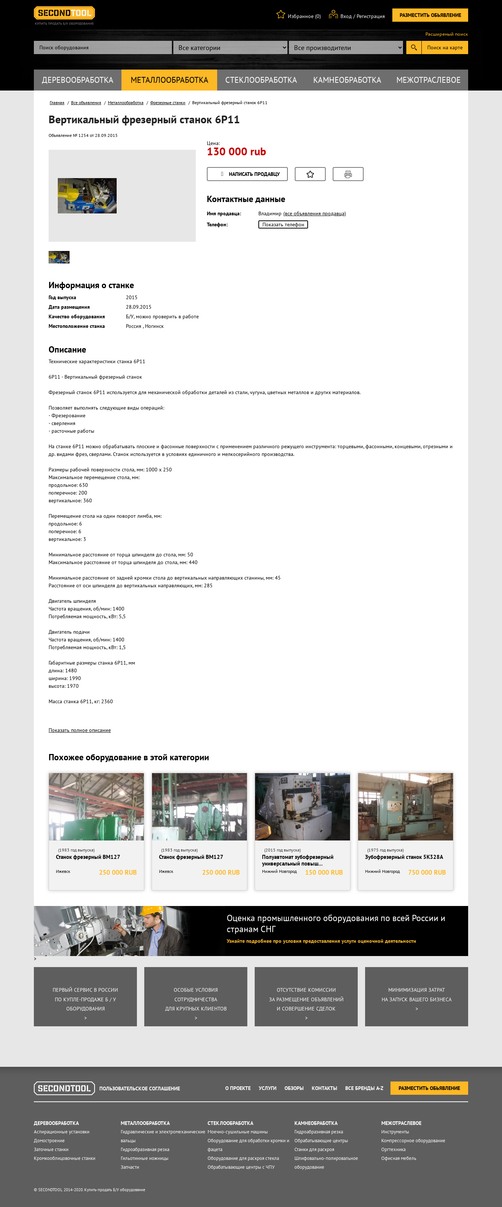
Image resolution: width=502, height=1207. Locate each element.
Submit (413, 47)
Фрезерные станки (167, 102)
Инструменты (395, 1132)
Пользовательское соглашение (139, 1088)
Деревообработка (77, 80)
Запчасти (130, 1167)
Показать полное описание (80, 730)
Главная (57, 102)
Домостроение (49, 1140)
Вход (346, 16)
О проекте (238, 1088)
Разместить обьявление (430, 15)
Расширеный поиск (446, 34)
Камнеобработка (347, 80)
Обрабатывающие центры (321, 1140)
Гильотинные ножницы (145, 1158)
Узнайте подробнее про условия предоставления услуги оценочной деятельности (321, 941)
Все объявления (86, 102)
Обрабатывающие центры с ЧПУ (241, 1167)
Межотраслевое (428, 80)
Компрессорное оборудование (413, 1140)
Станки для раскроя (314, 1149)
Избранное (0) (304, 16)
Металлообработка (169, 80)
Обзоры (294, 1088)
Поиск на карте (445, 47)
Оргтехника (393, 1149)
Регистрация (371, 16)
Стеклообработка (261, 80)
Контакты (324, 1088)
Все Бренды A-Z (364, 1088)
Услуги (267, 1088)
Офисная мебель (398, 1158)
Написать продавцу (249, 174)
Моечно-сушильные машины (238, 1132)
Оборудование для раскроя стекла (243, 1158)
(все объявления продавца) (314, 213)
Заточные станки (51, 1149)
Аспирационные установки (61, 1132)
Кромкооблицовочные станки (64, 1158)
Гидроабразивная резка (145, 1149)
